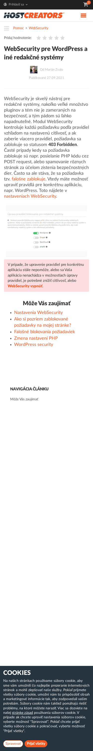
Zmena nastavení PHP (36, 338)
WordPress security (33, 344)
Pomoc (18, 28)
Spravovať (13, 744)
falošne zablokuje (28, 179)
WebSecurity (38, 28)
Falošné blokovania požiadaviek (44, 332)
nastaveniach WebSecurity (30, 196)
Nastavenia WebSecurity (38, 312)
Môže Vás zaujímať (24, 399)
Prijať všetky (36, 744)
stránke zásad (22, 713)
